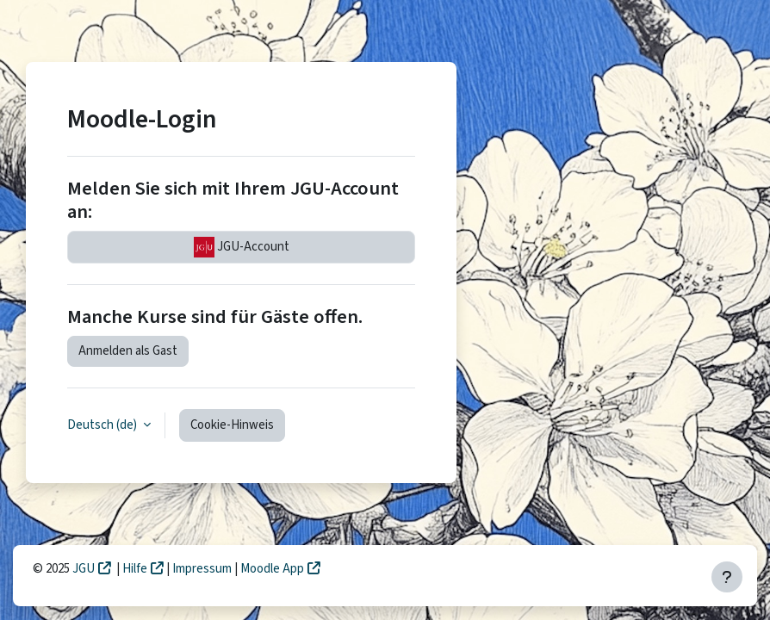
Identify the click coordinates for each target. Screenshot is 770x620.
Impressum (203, 569)
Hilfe (134, 569)
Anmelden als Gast (127, 351)
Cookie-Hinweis (232, 425)
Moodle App (272, 569)
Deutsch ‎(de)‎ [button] (103, 425)
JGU (83, 569)
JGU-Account (241, 247)
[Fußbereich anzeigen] (726, 576)
